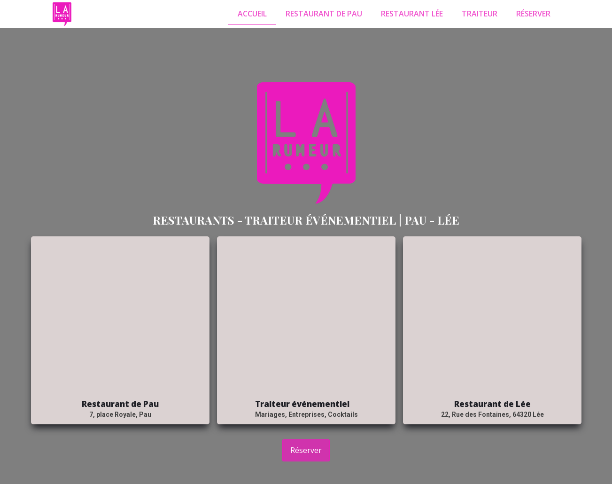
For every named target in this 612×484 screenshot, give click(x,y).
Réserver (533, 13)
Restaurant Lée (412, 13)
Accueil (252, 13)
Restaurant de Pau (324, 13)
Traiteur (479, 13)
